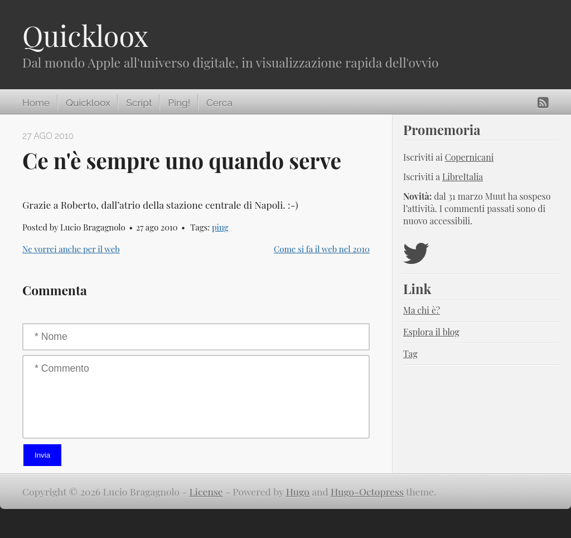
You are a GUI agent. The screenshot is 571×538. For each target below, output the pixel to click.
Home (36, 102)
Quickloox (85, 35)
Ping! (179, 102)
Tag (410, 353)
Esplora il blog (431, 332)
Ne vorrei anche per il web (71, 248)
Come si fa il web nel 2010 (322, 248)
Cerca (219, 102)
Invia (42, 455)
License (206, 491)
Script (139, 102)
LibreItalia (462, 176)
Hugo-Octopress (367, 491)
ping (220, 227)
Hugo (297, 491)
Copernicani (469, 157)
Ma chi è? (421, 310)
